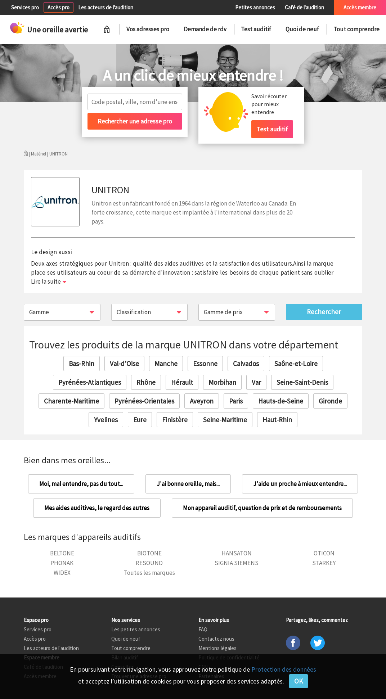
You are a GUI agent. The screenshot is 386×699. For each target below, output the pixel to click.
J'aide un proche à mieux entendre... (300, 484)
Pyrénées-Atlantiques (89, 382)
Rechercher (324, 311)
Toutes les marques (149, 573)
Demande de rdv (205, 29)
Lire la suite (46, 281)
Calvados (246, 363)
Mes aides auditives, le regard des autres (96, 508)
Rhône (146, 382)
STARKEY (324, 563)
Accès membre (360, 7)
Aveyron (202, 401)
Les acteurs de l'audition (105, 7)
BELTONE (62, 553)
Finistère (175, 419)
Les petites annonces (135, 629)
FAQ (202, 629)
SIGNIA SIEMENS (237, 563)
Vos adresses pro (147, 29)
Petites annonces (255, 7)
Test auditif (256, 29)
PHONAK (61, 563)
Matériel (38, 154)
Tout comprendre (356, 29)
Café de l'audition (304, 7)
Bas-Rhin (81, 363)
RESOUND (149, 563)
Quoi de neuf (302, 29)
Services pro (25, 7)
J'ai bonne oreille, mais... (188, 484)
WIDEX (62, 573)
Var (256, 382)
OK (298, 681)
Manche (166, 363)
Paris (236, 401)
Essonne (205, 363)
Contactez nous (216, 638)
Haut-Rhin (277, 419)
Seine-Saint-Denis (302, 382)
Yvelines (106, 419)
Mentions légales (217, 648)
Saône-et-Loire (296, 363)
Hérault (182, 382)
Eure (140, 419)
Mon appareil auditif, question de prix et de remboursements (262, 508)
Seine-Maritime (225, 419)
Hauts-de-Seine (280, 401)
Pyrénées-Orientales (144, 401)
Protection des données (283, 669)
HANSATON (236, 553)
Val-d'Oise (124, 363)
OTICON (324, 553)
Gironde (330, 401)
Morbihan (222, 382)
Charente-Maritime (71, 401)
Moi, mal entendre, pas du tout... (81, 484)
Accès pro (58, 7)
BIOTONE (149, 553)
